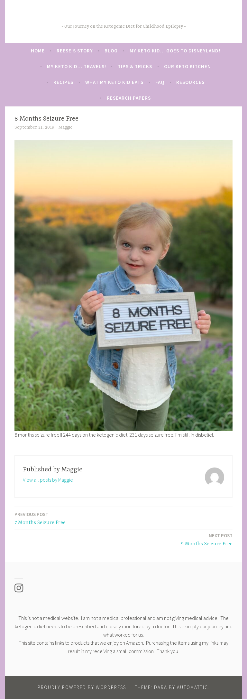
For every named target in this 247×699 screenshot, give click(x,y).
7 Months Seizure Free (40, 518)
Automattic (192, 687)
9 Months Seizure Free (207, 539)
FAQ (159, 82)
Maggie (65, 127)
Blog (111, 51)
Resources (190, 82)
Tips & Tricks (135, 66)
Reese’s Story (75, 51)
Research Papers (129, 98)
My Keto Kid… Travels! (76, 66)
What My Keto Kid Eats (114, 82)
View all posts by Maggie (48, 480)
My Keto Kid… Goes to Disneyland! (175, 51)
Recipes (63, 82)
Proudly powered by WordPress (82, 687)
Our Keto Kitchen (187, 66)
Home (38, 51)
